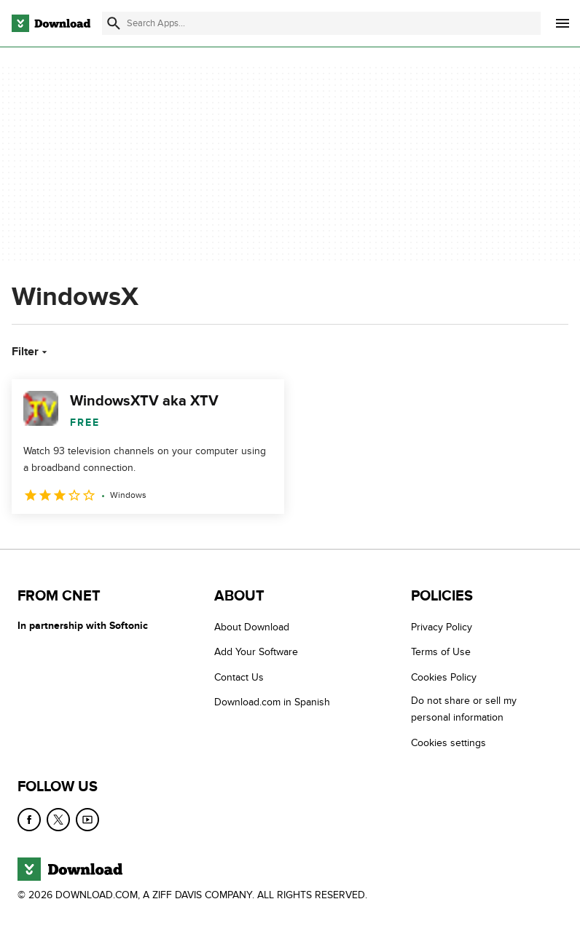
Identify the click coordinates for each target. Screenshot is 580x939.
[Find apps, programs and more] (321, 23)
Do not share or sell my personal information (464, 709)
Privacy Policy (441, 627)
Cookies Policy (444, 677)
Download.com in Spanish (272, 702)
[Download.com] (51, 23)
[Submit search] (113, 23)
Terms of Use (441, 652)
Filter (31, 351)
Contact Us (239, 677)
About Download (251, 627)
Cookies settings (448, 743)
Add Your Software (256, 652)
